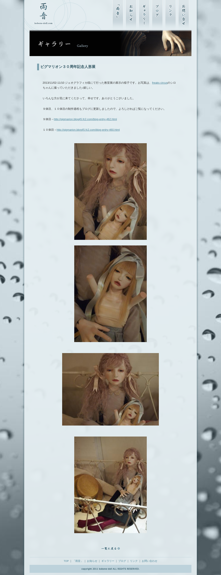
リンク (134, 561)
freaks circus (159, 82)
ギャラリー (107, 561)
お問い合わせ (149, 561)
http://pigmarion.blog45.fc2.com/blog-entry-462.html (85, 119)
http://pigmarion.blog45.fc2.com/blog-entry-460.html (88, 129)
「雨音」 (78, 561)
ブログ (122, 561)
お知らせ (92, 561)
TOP (66, 561)
